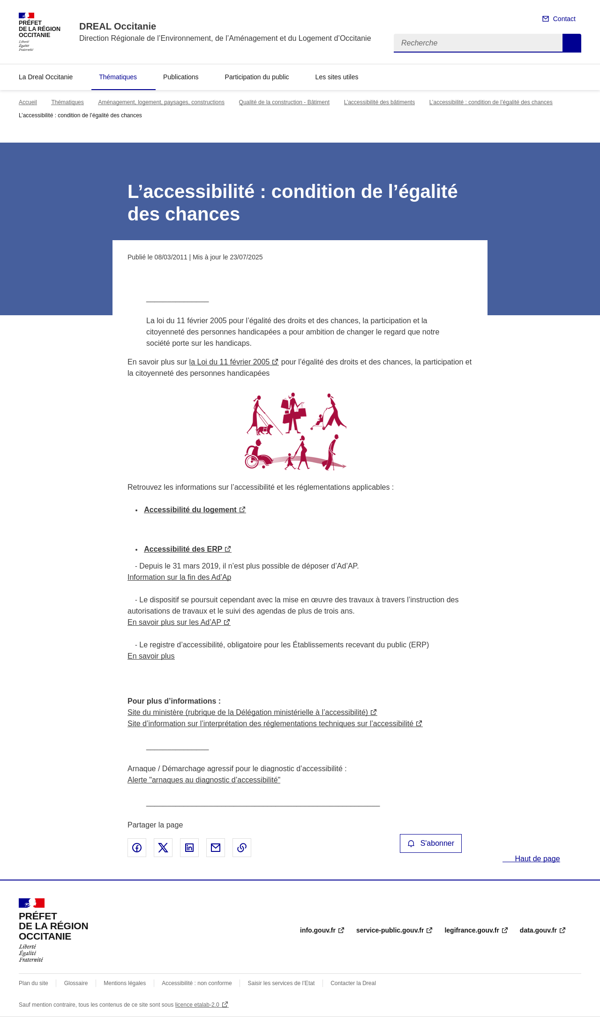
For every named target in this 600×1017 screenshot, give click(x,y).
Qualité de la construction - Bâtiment (284, 102)
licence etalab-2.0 (197, 1005)
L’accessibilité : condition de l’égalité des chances (491, 102)
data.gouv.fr (538, 930)
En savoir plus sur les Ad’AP (174, 622)
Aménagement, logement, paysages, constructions (161, 102)
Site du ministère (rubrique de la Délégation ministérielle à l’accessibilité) (248, 712)
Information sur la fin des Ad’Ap (179, 577)
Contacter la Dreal (353, 983)
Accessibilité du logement (190, 510)
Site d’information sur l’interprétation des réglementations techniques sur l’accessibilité (270, 724)
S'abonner (430, 843)
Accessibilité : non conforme (197, 983)
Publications (181, 77)
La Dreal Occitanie (46, 77)
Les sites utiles (337, 77)
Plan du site (33, 983)
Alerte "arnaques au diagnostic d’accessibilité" (204, 780)
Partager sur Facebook (137, 847)
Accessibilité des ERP (183, 549)
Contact (564, 19)
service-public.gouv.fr (390, 930)
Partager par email (215, 847)
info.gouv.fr (318, 930)
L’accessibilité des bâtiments (379, 102)
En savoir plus (151, 656)
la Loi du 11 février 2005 (229, 362)
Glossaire (76, 983)
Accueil (28, 102)
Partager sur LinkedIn (189, 847)
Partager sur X (163, 847)
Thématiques (118, 77)
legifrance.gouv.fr (471, 930)
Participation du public (257, 77)
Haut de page (536, 859)
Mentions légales (125, 983)
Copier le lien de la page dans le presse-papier (241, 847)
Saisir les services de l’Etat (281, 983)
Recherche (571, 43)
